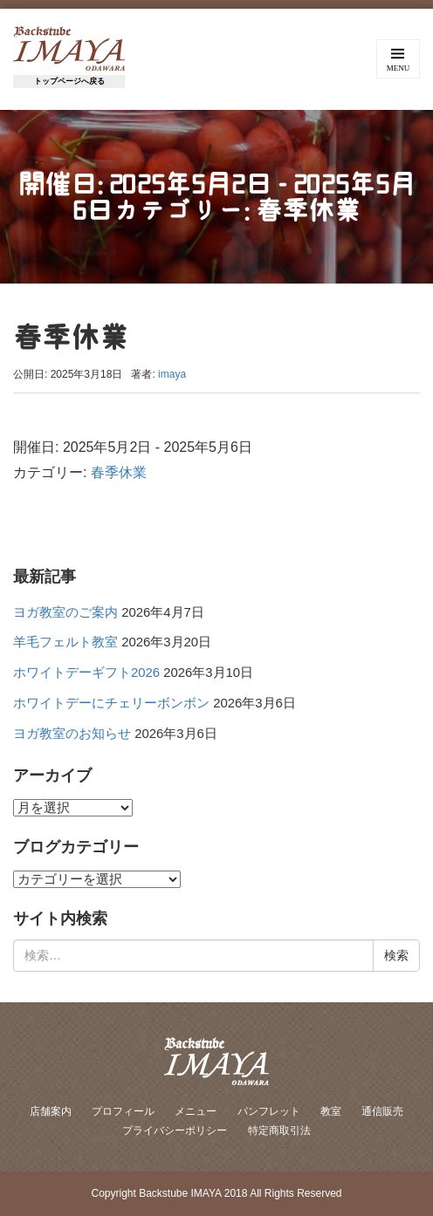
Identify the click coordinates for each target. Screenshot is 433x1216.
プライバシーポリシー (174, 1130)
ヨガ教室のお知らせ (72, 734)
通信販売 (382, 1111)
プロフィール (123, 1111)
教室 (330, 1111)
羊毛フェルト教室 (65, 642)
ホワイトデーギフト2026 (86, 673)
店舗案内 (51, 1111)
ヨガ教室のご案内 (65, 612)
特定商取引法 (279, 1130)
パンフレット (268, 1111)
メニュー (195, 1111)
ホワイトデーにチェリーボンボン (111, 703)
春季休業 (119, 472)
